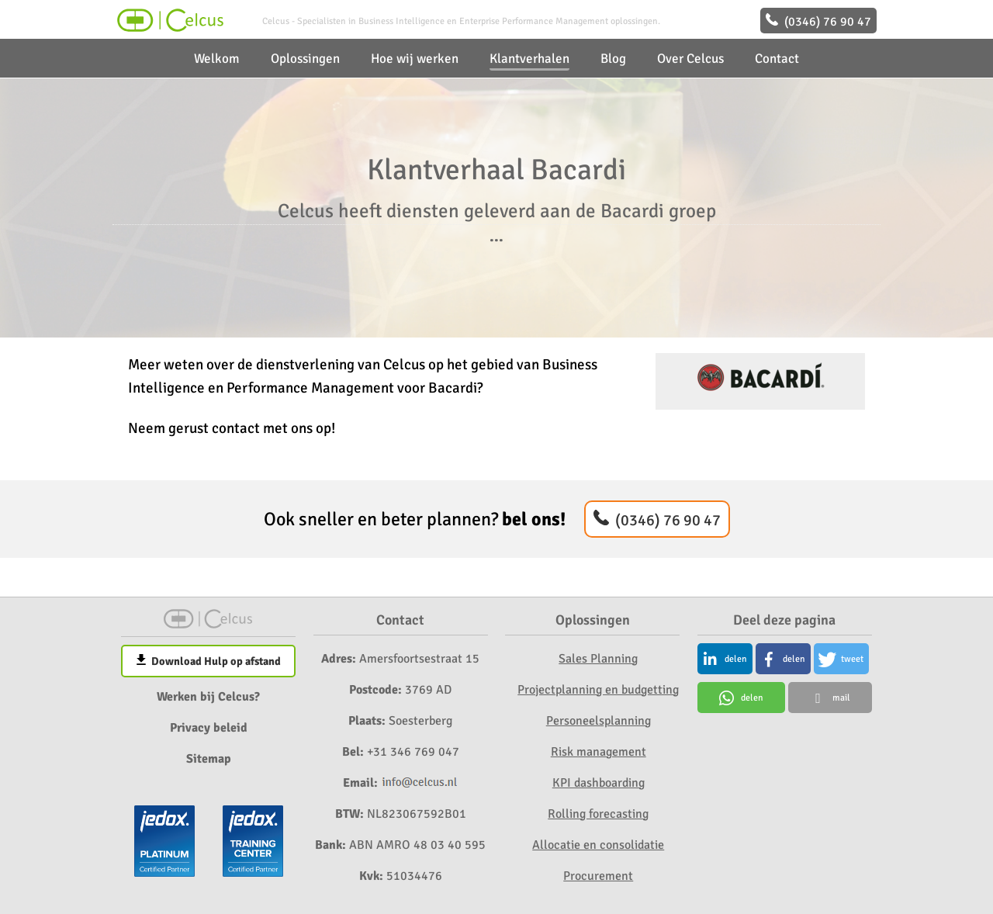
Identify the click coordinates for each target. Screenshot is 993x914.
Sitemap (208, 759)
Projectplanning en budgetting (598, 690)
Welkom (217, 58)
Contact (777, 58)
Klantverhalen (529, 58)
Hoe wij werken (414, 58)
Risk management (598, 752)
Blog (613, 58)
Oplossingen (305, 58)
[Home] (168, 28)
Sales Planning (598, 658)
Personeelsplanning (598, 721)
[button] (725, 658)
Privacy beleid (208, 728)
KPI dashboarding (598, 783)
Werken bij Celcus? (208, 697)
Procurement (598, 876)
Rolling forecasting (598, 814)
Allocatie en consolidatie (598, 845)
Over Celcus (690, 58)
